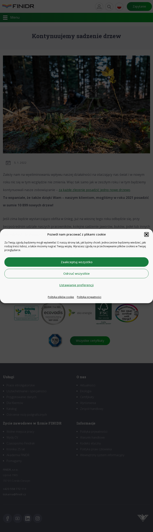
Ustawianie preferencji (76, 285)
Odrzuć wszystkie (76, 273)
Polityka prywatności (89, 297)
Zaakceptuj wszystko (76, 262)
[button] (146, 234)
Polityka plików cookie (61, 297)
